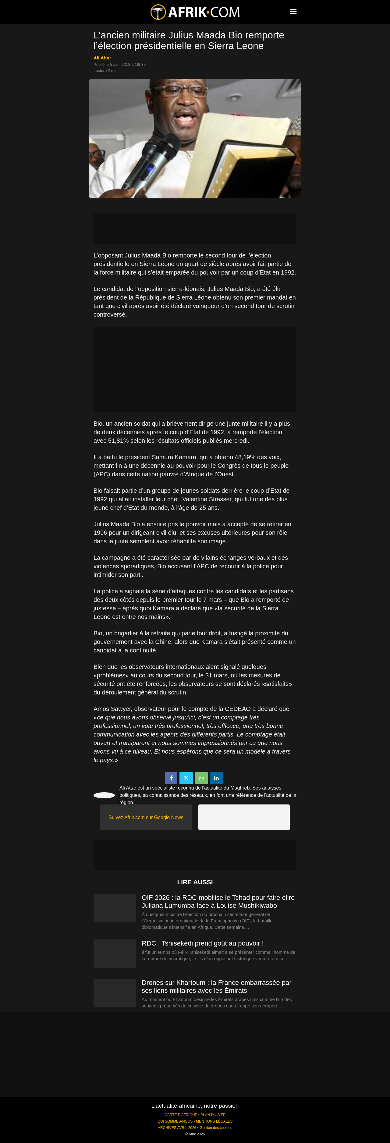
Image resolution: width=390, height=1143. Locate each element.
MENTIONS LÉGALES (214, 1121)
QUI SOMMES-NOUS (175, 1121)
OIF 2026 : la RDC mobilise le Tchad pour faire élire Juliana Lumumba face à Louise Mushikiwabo (218, 901)
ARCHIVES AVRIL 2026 (177, 1128)
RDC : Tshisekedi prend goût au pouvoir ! (203, 943)
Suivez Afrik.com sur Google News (145, 817)
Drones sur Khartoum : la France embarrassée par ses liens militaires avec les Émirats (217, 986)
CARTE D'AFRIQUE (181, 1115)
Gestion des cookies (216, 1128)
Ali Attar (102, 57)
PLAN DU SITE (212, 1115)
